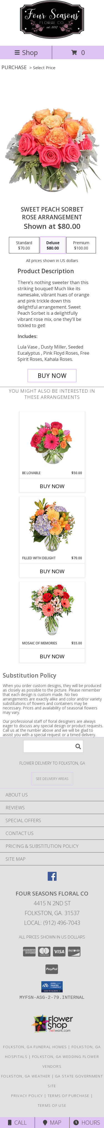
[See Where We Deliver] (52, 778)
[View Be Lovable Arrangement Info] (52, 441)
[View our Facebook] (52, 879)
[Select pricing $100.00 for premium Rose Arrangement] (81, 245)
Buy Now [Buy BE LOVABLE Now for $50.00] (52, 486)
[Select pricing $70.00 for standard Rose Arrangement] (24, 245)
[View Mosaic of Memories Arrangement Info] (52, 611)
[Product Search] (53, 746)
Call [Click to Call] (17, 1122)
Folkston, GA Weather (25, 1076)
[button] (52, 986)
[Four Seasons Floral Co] (52, 37)
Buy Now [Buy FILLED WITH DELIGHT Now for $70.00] (52, 571)
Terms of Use (52, 1105)
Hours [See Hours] (86, 1122)
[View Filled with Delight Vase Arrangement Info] (52, 526)
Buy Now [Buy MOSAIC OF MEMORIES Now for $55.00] (52, 656)
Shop (26, 52)
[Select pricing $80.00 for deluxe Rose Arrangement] (52, 245)
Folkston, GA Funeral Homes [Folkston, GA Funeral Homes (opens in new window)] (35, 1046)
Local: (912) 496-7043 (52, 923)
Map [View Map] (52, 1122)
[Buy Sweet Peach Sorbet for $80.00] (52, 375)
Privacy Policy (27, 1095)
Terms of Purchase (69, 1095)
